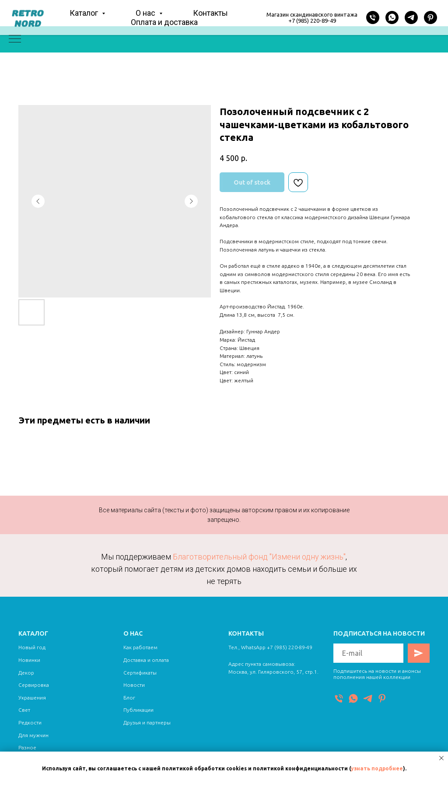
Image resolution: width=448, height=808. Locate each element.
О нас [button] (146, 12)
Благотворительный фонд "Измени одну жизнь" (259, 556)
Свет (24, 710)
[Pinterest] (430, 17)
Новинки (29, 660)
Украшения (32, 697)
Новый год (32, 647)
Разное (27, 747)
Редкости (30, 722)
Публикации (138, 710)
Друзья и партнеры (147, 722)
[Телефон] (372, 17)
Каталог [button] (85, 12)
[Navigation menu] (15, 39)
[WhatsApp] (392, 17)
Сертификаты (140, 672)
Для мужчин (33, 735)
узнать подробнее (377, 768)
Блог (129, 697)
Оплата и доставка (164, 22)
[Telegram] (411, 17)
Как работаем (140, 647)
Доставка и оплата (146, 660)
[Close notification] (441, 758)
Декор (26, 672)
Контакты (210, 12)
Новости (134, 685)
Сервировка (33, 685)
